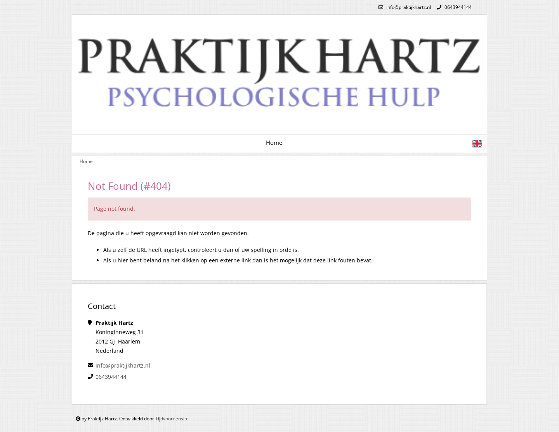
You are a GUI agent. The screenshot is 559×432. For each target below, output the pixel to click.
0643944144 (453, 7)
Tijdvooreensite (172, 418)
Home (274, 143)
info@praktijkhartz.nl (404, 7)
